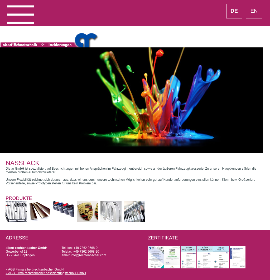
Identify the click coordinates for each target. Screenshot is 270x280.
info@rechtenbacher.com (88, 255)
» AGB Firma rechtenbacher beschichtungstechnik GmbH (46, 273)
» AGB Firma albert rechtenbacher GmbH (35, 269)
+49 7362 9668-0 (86, 248)
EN (254, 11)
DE (234, 11)
